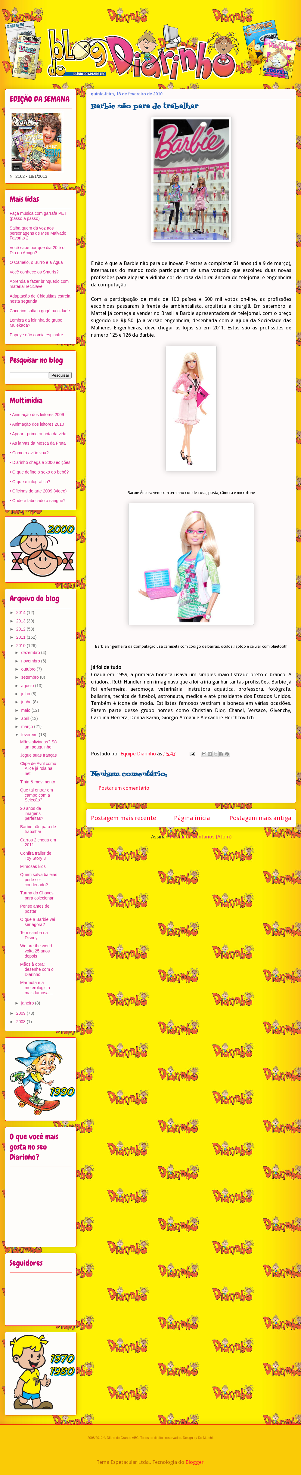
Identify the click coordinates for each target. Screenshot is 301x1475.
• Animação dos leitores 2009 (37, 414)
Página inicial (193, 818)
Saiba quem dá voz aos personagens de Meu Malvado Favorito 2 (38, 233)
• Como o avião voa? (29, 452)
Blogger (194, 1462)
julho (26, 693)
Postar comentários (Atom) (200, 837)
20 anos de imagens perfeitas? (31, 813)
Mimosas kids (33, 866)
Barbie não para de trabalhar (38, 829)
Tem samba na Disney (34, 935)
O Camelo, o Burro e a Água (36, 262)
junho (27, 701)
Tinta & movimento (37, 781)
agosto (28, 685)
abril (25, 718)
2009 (21, 1013)
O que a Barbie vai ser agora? (37, 922)
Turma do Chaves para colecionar (37, 895)
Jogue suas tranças (38, 755)
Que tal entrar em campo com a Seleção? (36, 795)
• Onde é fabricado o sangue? (37, 500)
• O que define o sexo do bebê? (39, 472)
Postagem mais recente (123, 818)
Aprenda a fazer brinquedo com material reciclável (39, 284)
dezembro (31, 652)
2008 (21, 1021)
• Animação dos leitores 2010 (37, 424)
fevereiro (30, 734)
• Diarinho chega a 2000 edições (40, 462)
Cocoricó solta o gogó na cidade (40, 310)
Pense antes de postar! (34, 909)
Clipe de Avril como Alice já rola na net (38, 768)
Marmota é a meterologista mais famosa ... (36, 987)
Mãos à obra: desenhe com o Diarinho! (37, 969)
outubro (28, 669)
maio (26, 710)
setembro (30, 677)
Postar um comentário (123, 788)
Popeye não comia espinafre (36, 334)
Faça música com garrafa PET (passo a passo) (38, 216)
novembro (31, 661)
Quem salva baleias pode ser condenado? (38, 879)
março (27, 726)
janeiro (28, 1003)
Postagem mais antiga (260, 818)
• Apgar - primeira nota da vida (38, 433)
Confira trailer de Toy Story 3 (35, 856)
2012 (21, 629)
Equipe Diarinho (138, 754)
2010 (21, 645)
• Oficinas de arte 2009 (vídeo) (38, 491)
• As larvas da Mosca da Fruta (38, 443)
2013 (21, 621)
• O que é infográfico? (30, 481)
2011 (21, 637)
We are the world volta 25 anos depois (36, 950)
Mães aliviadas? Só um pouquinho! (38, 744)
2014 (21, 612)
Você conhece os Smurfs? (34, 272)
